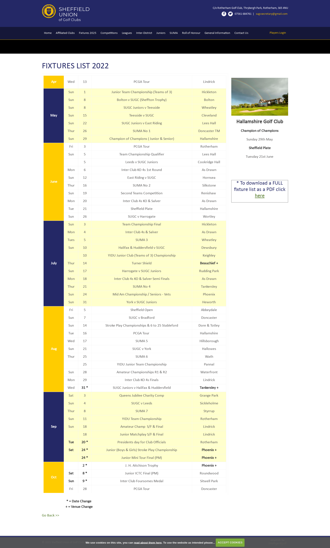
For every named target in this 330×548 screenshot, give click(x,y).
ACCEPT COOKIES (230, 542)
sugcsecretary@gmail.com (271, 14)
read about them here (148, 542)
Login (278, 32)
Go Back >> (50, 516)
